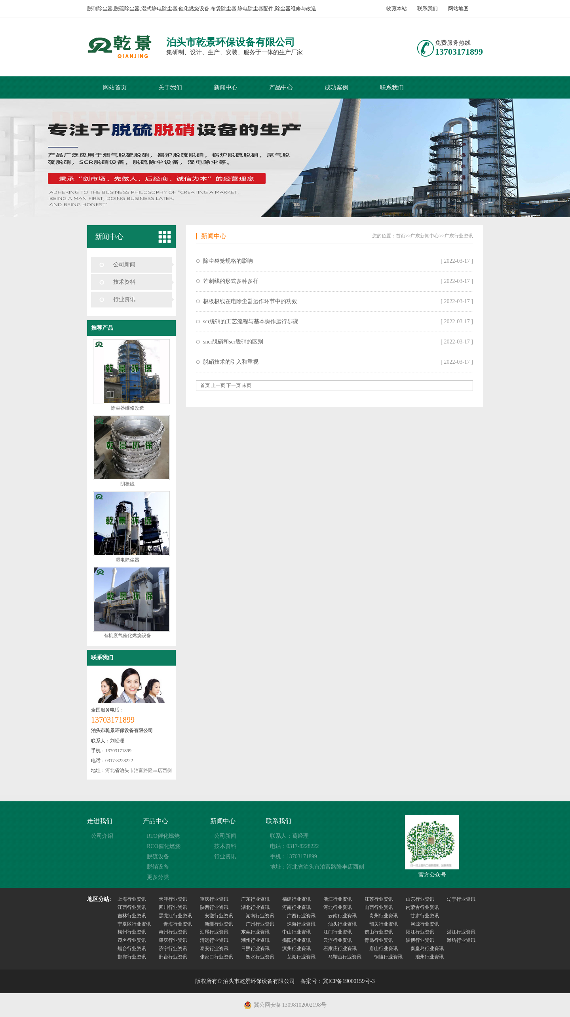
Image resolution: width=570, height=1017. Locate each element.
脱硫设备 (158, 857)
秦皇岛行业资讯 (427, 948)
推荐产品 (102, 328)
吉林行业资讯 (132, 915)
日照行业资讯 (255, 948)
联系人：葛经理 (289, 836)
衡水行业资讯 (260, 957)
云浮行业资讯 (337, 940)
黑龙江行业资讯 (175, 915)
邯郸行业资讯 (132, 957)
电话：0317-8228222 (294, 846)
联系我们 (427, 8)
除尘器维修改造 (127, 408)
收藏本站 (396, 8)
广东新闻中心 (424, 236)
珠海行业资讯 (301, 924)
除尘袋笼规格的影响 (228, 261)
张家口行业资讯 (216, 957)
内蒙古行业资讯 (422, 907)
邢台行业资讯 (173, 957)
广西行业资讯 (301, 915)
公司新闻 (124, 265)
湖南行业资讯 (260, 915)
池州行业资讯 (429, 957)
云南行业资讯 (342, 915)
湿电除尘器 (127, 560)
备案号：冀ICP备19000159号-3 (337, 981)
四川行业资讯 (173, 907)
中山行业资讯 (296, 932)
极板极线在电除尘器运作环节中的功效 (250, 301)
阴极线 (127, 484)
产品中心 (281, 87)
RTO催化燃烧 (163, 836)
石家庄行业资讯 (340, 948)
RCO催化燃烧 (163, 846)
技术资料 (124, 282)
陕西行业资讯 (214, 907)
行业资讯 (124, 299)
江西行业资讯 (132, 907)
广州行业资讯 (260, 924)
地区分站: (99, 899)
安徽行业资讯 (219, 915)
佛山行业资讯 (379, 932)
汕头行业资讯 (342, 924)
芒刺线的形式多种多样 (230, 281)
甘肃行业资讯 (424, 915)
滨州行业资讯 (296, 948)
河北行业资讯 (337, 907)
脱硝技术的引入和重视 (230, 362)
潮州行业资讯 (255, 940)
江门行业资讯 (337, 932)
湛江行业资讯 (461, 932)
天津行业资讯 (173, 899)
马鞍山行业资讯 (344, 957)
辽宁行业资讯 (461, 899)
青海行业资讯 (177, 924)
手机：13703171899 (293, 857)
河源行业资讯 (424, 924)
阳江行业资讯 (420, 932)
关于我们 (170, 87)
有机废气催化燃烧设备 (127, 635)
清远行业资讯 (214, 940)
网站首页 (115, 87)
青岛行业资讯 (379, 940)
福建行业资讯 (296, 899)
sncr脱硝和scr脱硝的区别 (233, 342)
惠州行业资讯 (173, 932)
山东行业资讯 (420, 899)
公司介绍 (102, 836)
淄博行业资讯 (420, 940)
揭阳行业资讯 (296, 940)
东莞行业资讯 (255, 932)
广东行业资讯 (459, 236)
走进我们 (99, 821)
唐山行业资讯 (383, 948)
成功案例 (336, 87)
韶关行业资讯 (383, 924)
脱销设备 (158, 867)
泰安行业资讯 (214, 948)
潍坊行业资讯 (461, 940)
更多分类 (158, 877)
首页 (400, 236)
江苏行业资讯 (379, 899)
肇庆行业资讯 (173, 940)
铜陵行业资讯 (388, 957)
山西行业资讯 (379, 907)
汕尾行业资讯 (214, 932)
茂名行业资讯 (132, 940)
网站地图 (458, 8)
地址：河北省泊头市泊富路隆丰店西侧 (317, 867)
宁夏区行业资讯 (134, 924)
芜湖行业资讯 (301, 957)
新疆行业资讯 (219, 924)
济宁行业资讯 (173, 948)
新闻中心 (226, 87)
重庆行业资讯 (214, 899)
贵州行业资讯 (383, 915)
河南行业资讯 (296, 907)
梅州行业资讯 (132, 932)
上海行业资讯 (132, 899)
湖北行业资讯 (255, 907)
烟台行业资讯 (132, 948)
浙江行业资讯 (337, 899)
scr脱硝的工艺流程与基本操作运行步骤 (250, 321)
